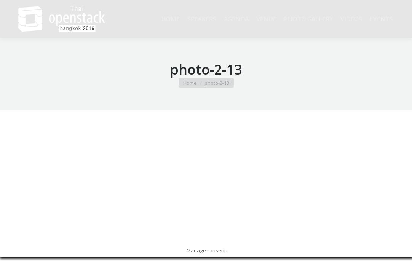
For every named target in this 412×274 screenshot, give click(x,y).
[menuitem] (171, 19)
